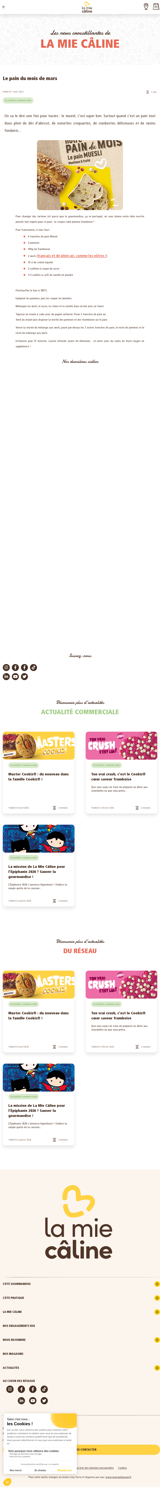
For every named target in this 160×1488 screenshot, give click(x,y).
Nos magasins (13, 1354)
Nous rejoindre (30, 1340)
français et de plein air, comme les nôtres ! (72, 255)
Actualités (27, 1368)
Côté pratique (29, 1298)
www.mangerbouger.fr (118, 1477)
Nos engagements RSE (19, 1326)
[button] (3, 6)
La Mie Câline (28, 1312)
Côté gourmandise (32, 1284)
